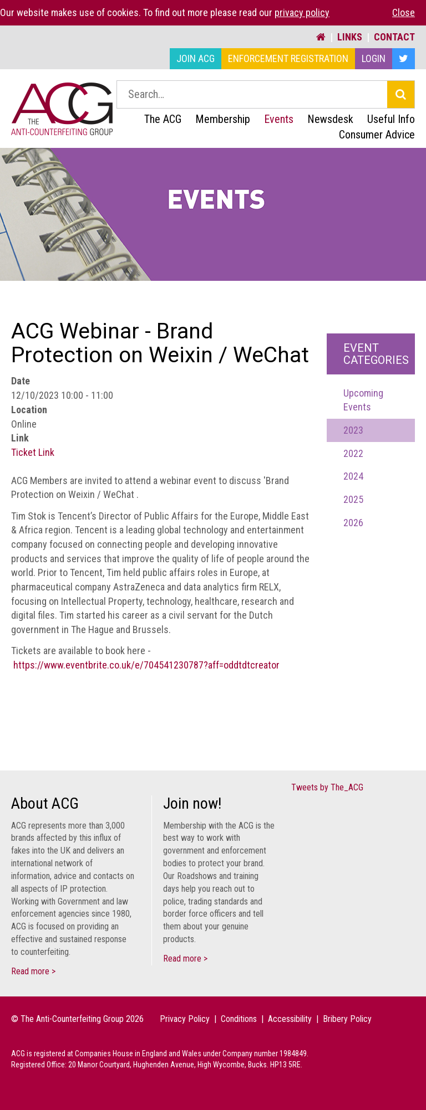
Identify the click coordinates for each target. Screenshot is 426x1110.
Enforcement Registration (288, 58)
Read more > (33, 971)
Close (403, 12)
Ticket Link (32, 452)
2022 (353, 453)
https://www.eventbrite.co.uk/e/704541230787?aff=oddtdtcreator (146, 665)
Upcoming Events (363, 400)
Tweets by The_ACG (327, 787)
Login (374, 58)
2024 (353, 476)
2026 (353, 522)
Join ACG (195, 58)
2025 (353, 499)
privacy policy (302, 12)
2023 (353, 430)
